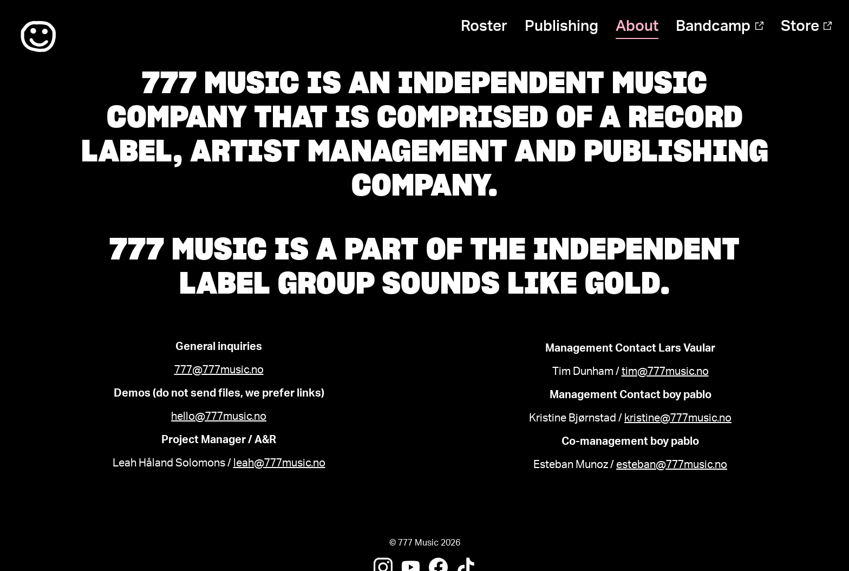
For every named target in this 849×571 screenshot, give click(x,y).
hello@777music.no (218, 416)
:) (38, 37)
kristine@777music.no (678, 418)
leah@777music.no (279, 463)
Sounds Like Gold (521, 283)
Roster (484, 26)
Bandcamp (719, 26)
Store (806, 26)
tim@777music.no (665, 371)
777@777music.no (219, 370)
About (637, 26)
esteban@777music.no (671, 464)
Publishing (561, 26)
